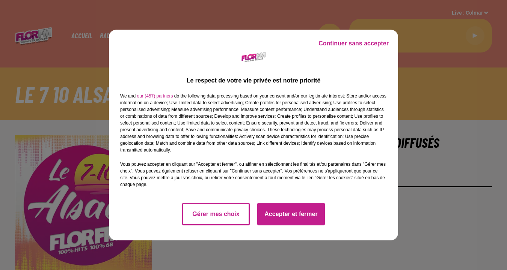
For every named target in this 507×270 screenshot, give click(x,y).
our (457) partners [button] (155, 96)
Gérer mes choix (215, 214)
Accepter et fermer (290, 214)
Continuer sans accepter (353, 43)
